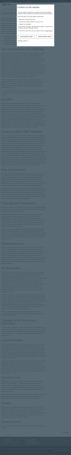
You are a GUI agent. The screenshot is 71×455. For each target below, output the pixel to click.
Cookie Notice (48, 30)
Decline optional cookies (44, 36)
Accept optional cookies (26, 36)
